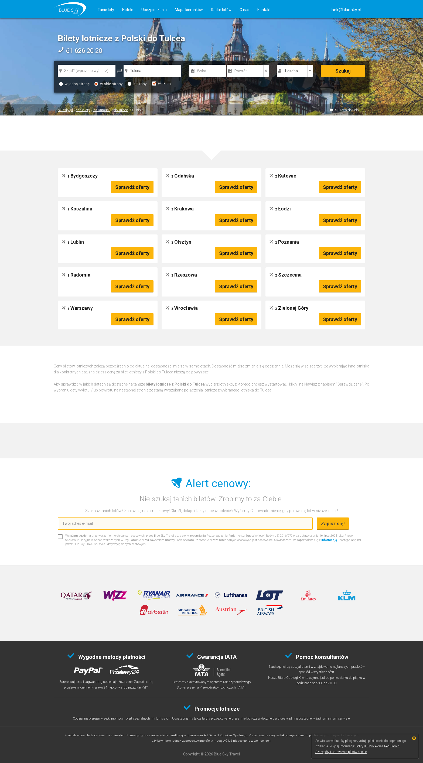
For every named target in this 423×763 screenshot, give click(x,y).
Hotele (127, 10)
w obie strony (108, 84)
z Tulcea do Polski (348, 110)
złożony (137, 84)
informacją (329, 540)
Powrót (240, 71)
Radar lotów (221, 10)
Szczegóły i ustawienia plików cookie (341, 752)
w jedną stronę (74, 84)
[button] (346, 9)
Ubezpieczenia (154, 10)
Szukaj (343, 71)
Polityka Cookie (366, 746)
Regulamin (392, 746)
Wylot (201, 71)
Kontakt (264, 10)
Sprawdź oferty (132, 187)
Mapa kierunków (189, 10)
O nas (244, 10)
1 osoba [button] (291, 71)
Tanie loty (106, 10)
